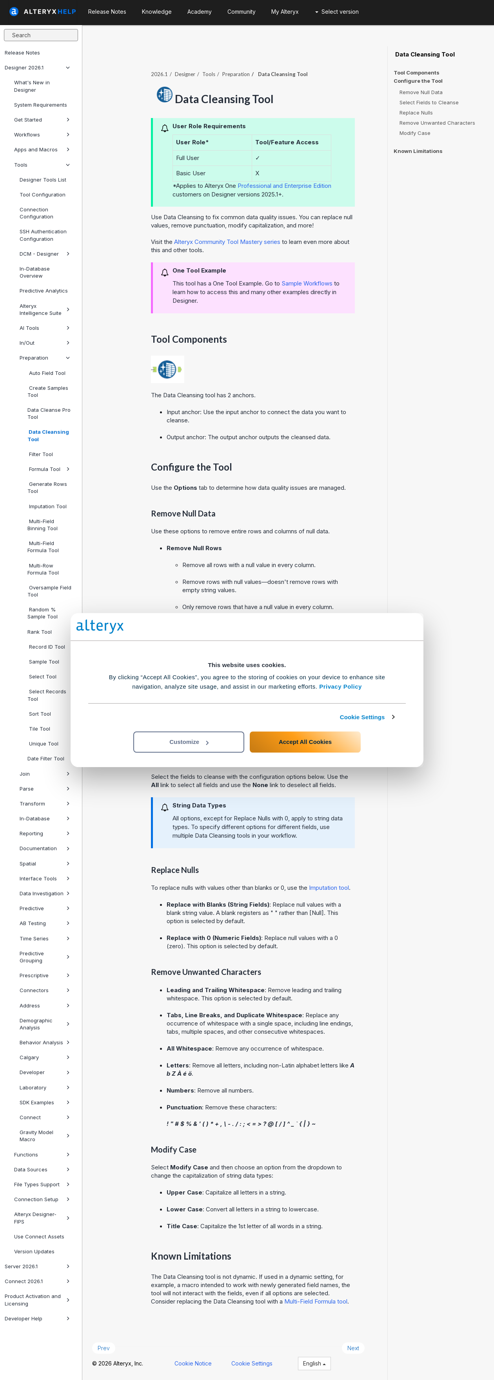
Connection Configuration (36, 213)
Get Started (42, 119)
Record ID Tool (46, 647)
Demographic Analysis (45, 1024)
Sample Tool (43, 661)
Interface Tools (45, 878)
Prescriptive (45, 975)
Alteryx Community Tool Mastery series (227, 241)
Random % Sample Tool (42, 613)
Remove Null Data (421, 92)
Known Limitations (418, 151)
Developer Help (37, 1318)
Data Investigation (45, 893)
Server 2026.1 (37, 1266)
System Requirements (40, 105)
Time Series (45, 938)
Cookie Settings (362, 717)
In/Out (45, 343)
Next (353, 1348)
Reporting (45, 833)
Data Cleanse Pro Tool (49, 413)
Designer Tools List (43, 179)
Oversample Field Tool (49, 591)
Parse (45, 788)
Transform (45, 803)
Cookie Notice (193, 1363)
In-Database (45, 818)
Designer (185, 74)
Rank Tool (39, 632)
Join (45, 774)
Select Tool (41, 676)
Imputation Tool (47, 506)
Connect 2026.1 (37, 1281)
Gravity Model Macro (45, 1135)
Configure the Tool (418, 81)
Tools (42, 165)
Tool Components (417, 72)
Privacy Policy (340, 686)
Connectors (45, 990)
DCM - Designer (45, 254)
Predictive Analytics (44, 290)
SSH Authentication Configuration (43, 235)
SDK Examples (45, 1102)
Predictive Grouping (45, 957)
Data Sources (42, 1169)
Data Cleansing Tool (48, 435)
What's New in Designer (32, 86)
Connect (45, 1117)
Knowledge (157, 11)
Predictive (45, 908)
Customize (189, 741)
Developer (45, 1072)
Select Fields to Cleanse (429, 102)
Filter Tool (40, 454)
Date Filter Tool (45, 758)
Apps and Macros (42, 149)
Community (241, 11)
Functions (42, 1154)
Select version (337, 11)
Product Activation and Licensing (37, 1299)
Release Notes (22, 52)
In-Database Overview (35, 272)
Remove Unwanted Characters (437, 123)
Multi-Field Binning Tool (42, 524)
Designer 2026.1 (37, 67)
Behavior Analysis (45, 1042)
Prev (104, 1348)
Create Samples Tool (47, 391)
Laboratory (45, 1087)
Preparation (45, 358)
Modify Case (415, 133)
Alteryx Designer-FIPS (42, 1217)
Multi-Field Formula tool (315, 1301)
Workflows (42, 134)
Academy (199, 11)
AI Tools (45, 328)
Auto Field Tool (46, 373)
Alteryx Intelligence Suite (45, 309)
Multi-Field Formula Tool (43, 546)
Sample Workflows (307, 283)
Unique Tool (42, 743)
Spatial (45, 863)
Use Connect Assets (39, 1236)
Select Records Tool (46, 695)
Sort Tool (39, 714)
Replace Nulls (416, 112)
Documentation (45, 848)
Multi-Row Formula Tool (43, 569)
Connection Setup (42, 1199)
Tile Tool (38, 728)
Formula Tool (48, 469)
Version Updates (34, 1251)
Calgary (45, 1057)
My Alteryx (285, 11)
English (314, 1363)
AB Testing (45, 923)
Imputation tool (329, 887)
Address (45, 1005)
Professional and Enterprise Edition (284, 185)
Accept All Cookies (305, 741)
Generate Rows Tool (47, 487)
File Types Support (42, 1184)
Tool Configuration (42, 194)
